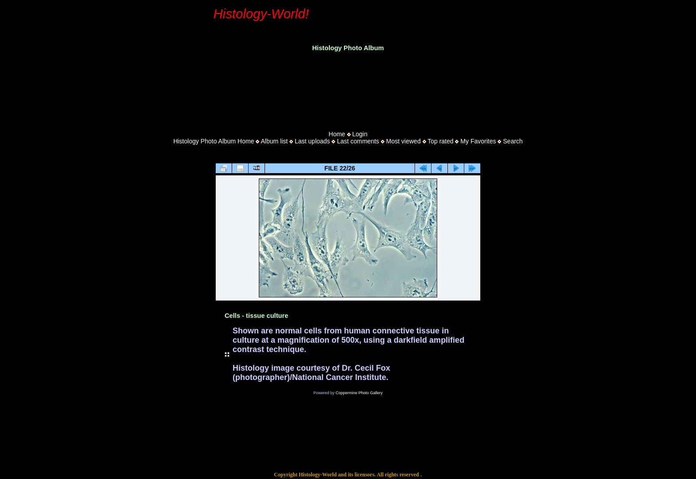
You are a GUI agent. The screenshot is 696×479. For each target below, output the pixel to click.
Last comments (358, 141)
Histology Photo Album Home (213, 141)
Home (336, 134)
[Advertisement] (348, 88)
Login (359, 134)
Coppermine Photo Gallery (359, 393)
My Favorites (478, 141)
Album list (274, 141)
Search (512, 141)
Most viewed (403, 141)
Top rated (440, 141)
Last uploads (312, 141)
